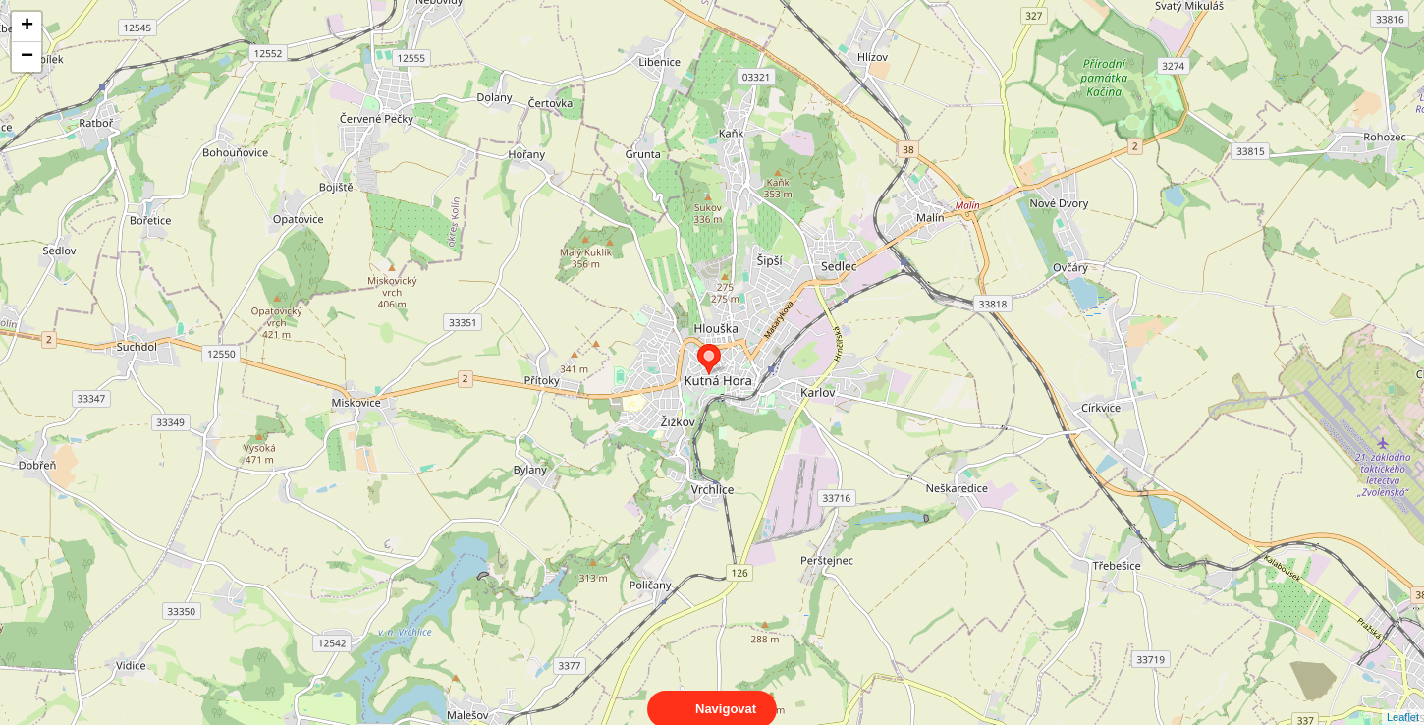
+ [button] (27, 26)
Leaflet (1403, 699)
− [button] (27, 57)
